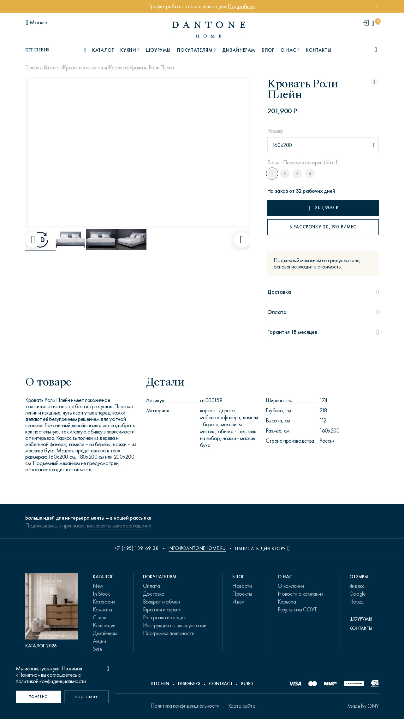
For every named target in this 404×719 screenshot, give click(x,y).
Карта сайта (241, 706)
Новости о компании (300, 594)
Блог (268, 50)
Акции (99, 641)
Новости (242, 586)
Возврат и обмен (161, 601)
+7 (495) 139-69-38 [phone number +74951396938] (136, 548)
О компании (291, 586)
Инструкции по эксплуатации (174, 625)
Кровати (118, 67)
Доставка (153, 594)
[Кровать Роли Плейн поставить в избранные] (374, 82)
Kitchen (160, 684)
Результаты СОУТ (297, 609)
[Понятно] (38, 697)
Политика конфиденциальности (185, 706)
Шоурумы (158, 50)
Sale (97, 649)
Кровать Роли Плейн (151, 67)
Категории (104, 601)
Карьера (287, 601)
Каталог (52, 67)
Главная (33, 67)
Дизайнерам (238, 50)
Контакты (318, 50)
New (98, 586)
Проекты (242, 594)
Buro (247, 684)
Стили (99, 617)
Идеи (238, 601)
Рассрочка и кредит (164, 617)
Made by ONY (363, 706)
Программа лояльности (168, 633)
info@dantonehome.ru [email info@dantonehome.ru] (197, 548)
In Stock (101, 594)
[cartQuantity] (378, 23)
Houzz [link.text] (356, 601)
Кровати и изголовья (85, 67)
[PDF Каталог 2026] (51, 611)
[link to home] (208, 29)
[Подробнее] (86, 697)
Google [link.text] (357, 594)
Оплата (151, 586)
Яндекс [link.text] (357, 586)
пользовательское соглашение (118, 525)
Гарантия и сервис (162, 609)
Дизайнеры (105, 633)
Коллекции (104, 625)
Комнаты (102, 609)
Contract (220, 684)
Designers (189, 684)
